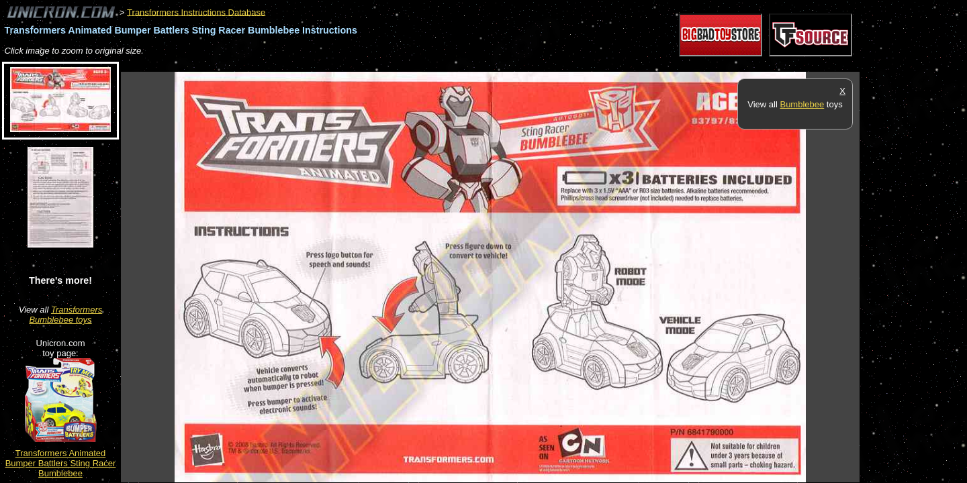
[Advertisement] (365, 65)
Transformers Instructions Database (196, 12)
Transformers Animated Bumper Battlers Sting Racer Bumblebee (60, 463)
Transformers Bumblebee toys (65, 315)
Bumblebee (802, 104)
